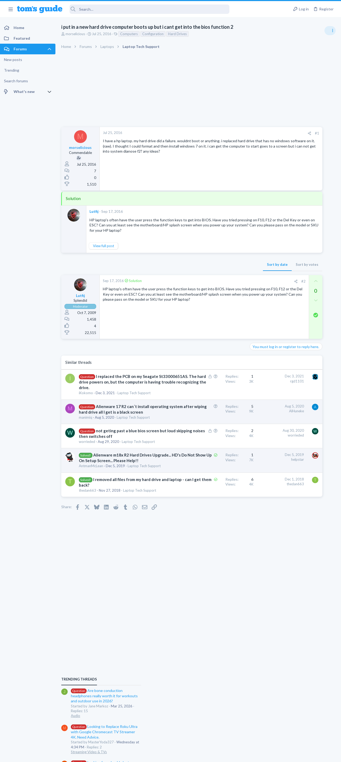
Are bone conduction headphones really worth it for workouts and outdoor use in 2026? (298, 306)
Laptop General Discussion (286, 393)
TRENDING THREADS (273, 289)
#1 (245, 133)
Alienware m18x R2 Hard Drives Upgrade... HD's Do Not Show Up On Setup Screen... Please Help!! (112, 508)
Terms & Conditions (221, 754)
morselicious (75, 34)
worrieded (87, 484)
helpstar (225, 507)
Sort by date (205, 269)
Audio (270, 326)
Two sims (273, 434)
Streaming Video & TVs (283, 362)
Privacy (184, 754)
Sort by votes (235, 269)
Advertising (113, 754)
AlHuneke (224, 432)
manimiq (85, 450)
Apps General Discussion (284, 475)
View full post (103, 251)
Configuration (153, 34)
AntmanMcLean (91, 519)
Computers (129, 34)
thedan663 (87, 554)
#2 (231, 286)
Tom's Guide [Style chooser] (298, 732)
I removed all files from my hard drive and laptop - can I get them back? (111, 543)
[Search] (149, 9)
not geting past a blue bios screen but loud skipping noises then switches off (110, 474)
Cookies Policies (150, 754)
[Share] (237, 133)
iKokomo (86, 409)
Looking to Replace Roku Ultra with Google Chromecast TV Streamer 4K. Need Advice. (298, 342)
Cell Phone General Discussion (288, 449)
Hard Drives (177, 34)
